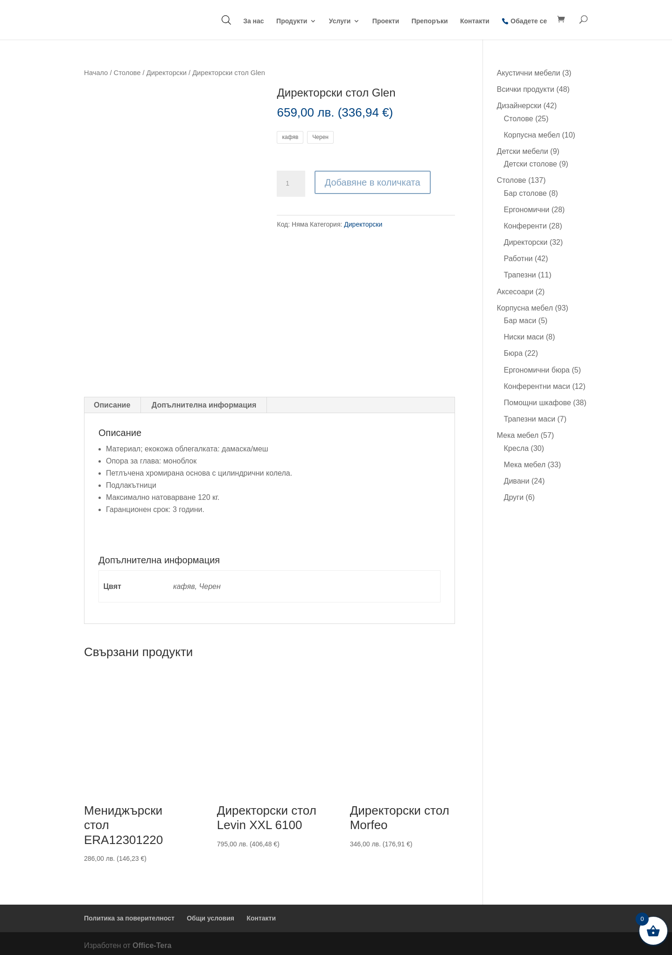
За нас (253, 21)
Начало (96, 72)
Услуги (340, 21)
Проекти (385, 21)
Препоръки (430, 21)
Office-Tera (152, 941)
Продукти (291, 21)
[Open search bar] (226, 19)
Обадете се (529, 21)
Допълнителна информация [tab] (204, 401)
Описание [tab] (112, 401)
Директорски (167, 72)
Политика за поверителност (129, 914)
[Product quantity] (291, 184)
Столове (127, 72)
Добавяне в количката (372, 182)
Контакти (475, 21)
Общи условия (210, 914)
